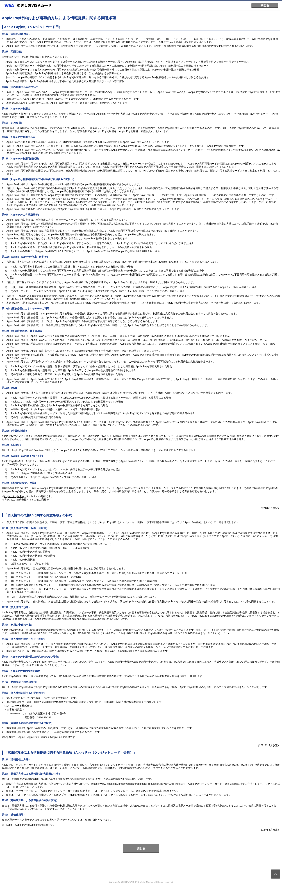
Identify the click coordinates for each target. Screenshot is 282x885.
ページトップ (275, 874)
